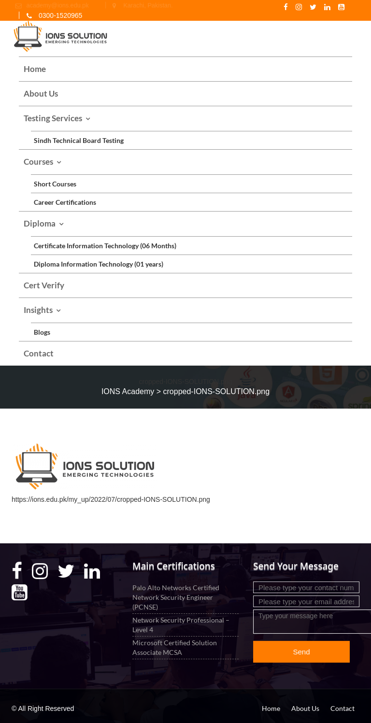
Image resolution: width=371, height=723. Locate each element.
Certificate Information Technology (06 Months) (105, 245)
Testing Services (53, 118)
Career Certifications (65, 202)
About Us (41, 93)
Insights (38, 310)
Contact (39, 353)
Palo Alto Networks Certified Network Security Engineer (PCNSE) (176, 597)
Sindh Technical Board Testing (79, 140)
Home (35, 69)
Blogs (42, 332)
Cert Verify (44, 285)
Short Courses (55, 184)
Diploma (40, 223)
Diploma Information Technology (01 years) (98, 264)
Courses (38, 161)
